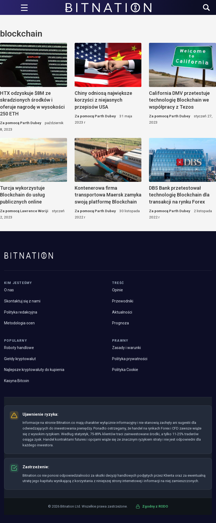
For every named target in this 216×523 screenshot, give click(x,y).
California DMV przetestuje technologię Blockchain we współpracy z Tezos (179, 100)
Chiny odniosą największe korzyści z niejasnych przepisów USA (103, 100)
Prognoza (120, 323)
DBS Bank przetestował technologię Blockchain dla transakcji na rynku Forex (179, 195)
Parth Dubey (30, 123)
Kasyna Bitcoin (16, 381)
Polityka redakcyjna (20, 312)
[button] (206, 8)
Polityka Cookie (125, 369)
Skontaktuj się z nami (22, 301)
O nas (9, 290)
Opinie (117, 290)
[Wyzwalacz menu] (24, 7)
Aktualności (122, 312)
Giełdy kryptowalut (20, 359)
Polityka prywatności (129, 359)
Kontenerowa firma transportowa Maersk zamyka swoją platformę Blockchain (108, 195)
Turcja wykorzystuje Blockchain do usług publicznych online (22, 195)
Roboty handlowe (19, 348)
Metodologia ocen (19, 323)
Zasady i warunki (126, 348)
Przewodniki (122, 301)
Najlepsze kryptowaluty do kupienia (34, 369)
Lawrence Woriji (34, 211)
